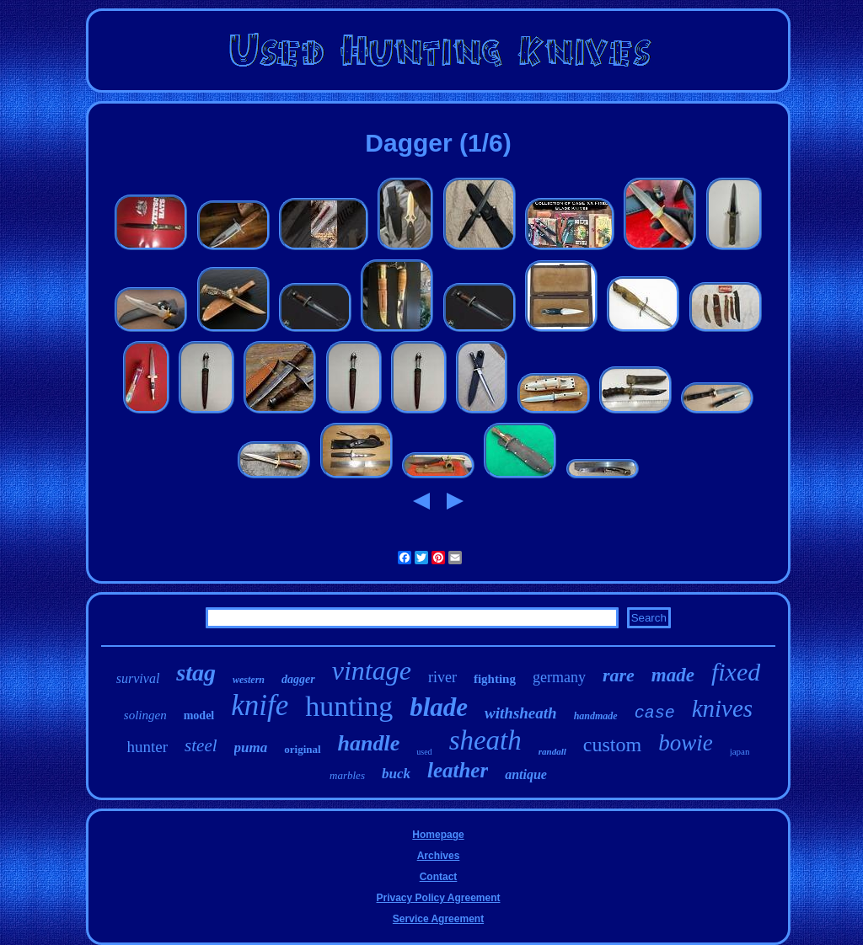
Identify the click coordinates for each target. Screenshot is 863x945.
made (672, 675)
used (424, 751)
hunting (349, 706)
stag (196, 672)
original (302, 749)
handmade (596, 716)
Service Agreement (438, 919)
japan (740, 751)
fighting (495, 679)
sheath (485, 740)
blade (439, 707)
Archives (438, 856)
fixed (735, 672)
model (199, 715)
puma (251, 747)
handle (369, 743)
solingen (145, 715)
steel (201, 745)
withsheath (521, 713)
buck (396, 774)
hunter (148, 746)
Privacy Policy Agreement (439, 898)
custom (612, 744)
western (249, 680)
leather (457, 770)
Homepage (438, 835)
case (655, 713)
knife (259, 705)
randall (552, 751)
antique (526, 774)
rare (619, 675)
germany (559, 677)
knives (722, 708)
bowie (685, 742)
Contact (439, 877)
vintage (371, 670)
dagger (298, 679)
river (442, 677)
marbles (347, 775)
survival (138, 678)
